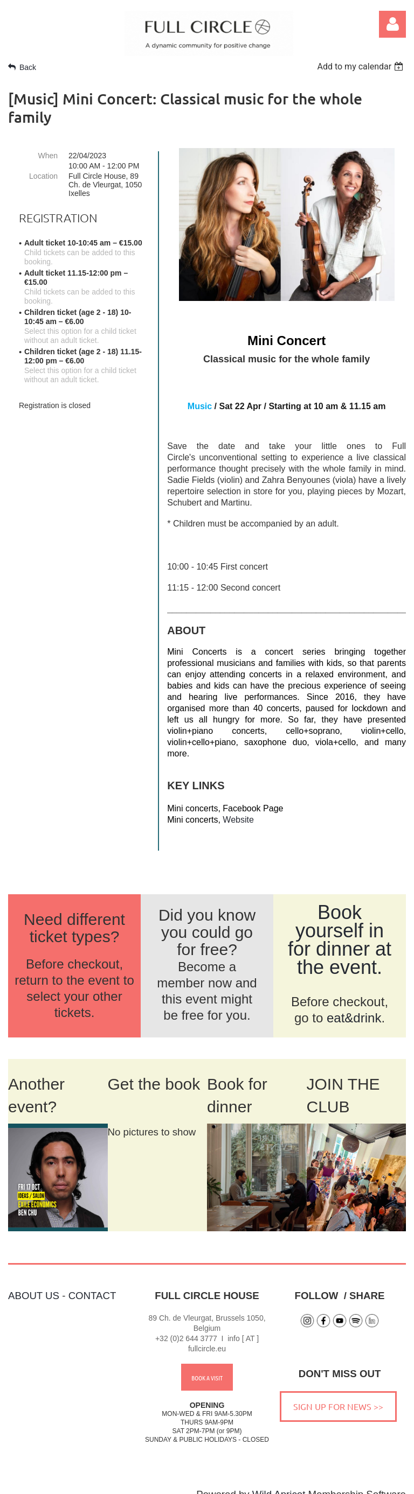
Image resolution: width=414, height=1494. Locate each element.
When (48, 155)
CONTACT (92, 1281)
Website (238, 819)
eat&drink (354, 1004)
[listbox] (361, 66)
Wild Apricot (279, 1480)
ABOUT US (33, 1281)
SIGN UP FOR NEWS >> (338, 1392)
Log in (392, 24)
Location (43, 176)
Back (27, 67)
